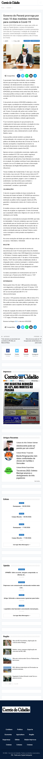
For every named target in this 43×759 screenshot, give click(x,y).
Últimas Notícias (35, 40)
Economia (8, 734)
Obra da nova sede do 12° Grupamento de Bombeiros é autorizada (33, 340)
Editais (21, 503)
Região (31, 734)
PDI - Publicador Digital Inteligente (21, 755)
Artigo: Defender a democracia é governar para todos (21, 598)
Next (10, 684)
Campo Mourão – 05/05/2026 (21, 517)
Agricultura (20, 734)
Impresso (21, 375)
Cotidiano (26, 40)
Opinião (21, 595)
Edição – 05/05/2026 (21, 418)
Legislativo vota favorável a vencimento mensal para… (21, 609)
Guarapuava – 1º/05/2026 (21, 527)
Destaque (21, 569)
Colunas (9, 745)
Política (20, 729)
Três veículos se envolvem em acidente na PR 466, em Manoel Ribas (10, 340)
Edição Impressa (30, 740)
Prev (5, 684)
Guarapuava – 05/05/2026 (21, 506)
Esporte (30, 729)
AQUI (16, 321)
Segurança (6, 740)
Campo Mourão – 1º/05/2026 (21, 538)
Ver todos (37, 481)
